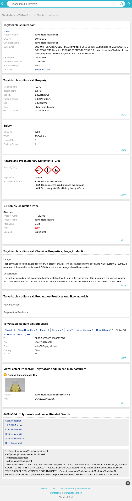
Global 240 (121, 330)
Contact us (55, 493)
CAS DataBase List (26, 15)
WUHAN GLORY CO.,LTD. (16, 334)
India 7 (69, 330)
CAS (53, 488)
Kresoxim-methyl (13, 429)
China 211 (10, 330)
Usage (6, 31)
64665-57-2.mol (42, 69)
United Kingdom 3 (84, 330)
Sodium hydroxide (14, 434)
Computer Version (73, 493)
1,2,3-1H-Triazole (14, 425)
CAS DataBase (66, 488)
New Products (84, 488)
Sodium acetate (13, 420)
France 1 (44, 330)
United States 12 (104, 330)
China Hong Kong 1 (27, 330)
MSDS (44, 488)
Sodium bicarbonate (15, 438)
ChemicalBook (8, 15)
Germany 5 (57, 330)
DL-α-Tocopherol (13, 443)
